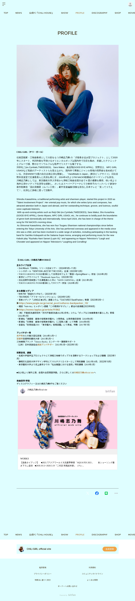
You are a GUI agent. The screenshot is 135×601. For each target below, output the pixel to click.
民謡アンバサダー (45, 344)
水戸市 (20, 336)
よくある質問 (92, 580)
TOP (6, 13)
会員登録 (110, 549)
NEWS (18, 13)
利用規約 (92, 568)
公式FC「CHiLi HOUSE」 (41, 13)
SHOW (64, 13)
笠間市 (20, 339)
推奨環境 (42, 568)
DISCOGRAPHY (99, 13)
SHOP (118, 13)
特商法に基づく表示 (43, 580)
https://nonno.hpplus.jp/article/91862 (39, 309)
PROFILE (80, 13)
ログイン (130, 4)
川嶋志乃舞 (84, 372)
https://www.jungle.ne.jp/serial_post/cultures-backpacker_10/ (53, 303)
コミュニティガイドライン (92, 574)
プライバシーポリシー (43, 574)
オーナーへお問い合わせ (67, 586)
